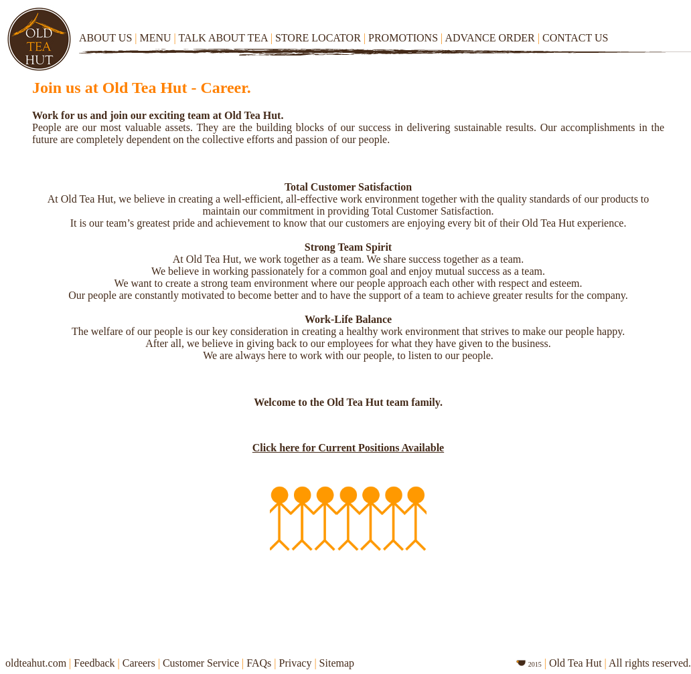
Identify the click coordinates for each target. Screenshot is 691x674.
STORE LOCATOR (318, 37)
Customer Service (201, 663)
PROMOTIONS (403, 37)
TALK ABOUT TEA (222, 37)
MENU (154, 37)
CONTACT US (573, 37)
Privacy (295, 663)
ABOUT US (107, 37)
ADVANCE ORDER (489, 37)
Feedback (95, 663)
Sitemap (336, 663)
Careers (139, 663)
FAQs (258, 663)
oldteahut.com (35, 663)
